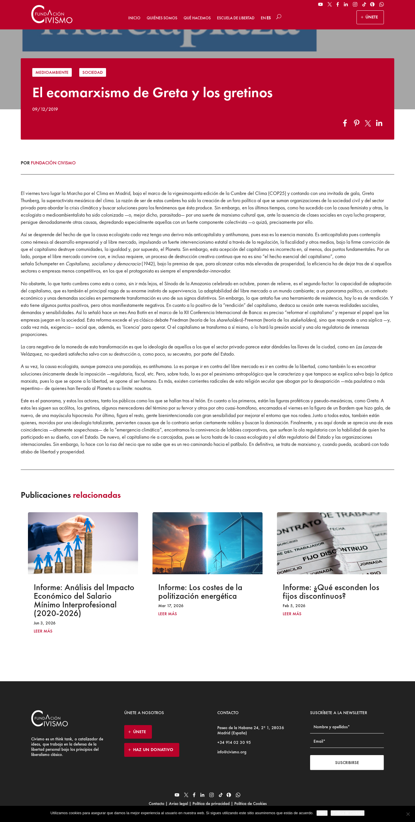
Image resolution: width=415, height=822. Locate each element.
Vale (322, 813)
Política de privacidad (211, 803)
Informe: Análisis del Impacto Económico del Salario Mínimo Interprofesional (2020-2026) (84, 600)
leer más (43, 631)
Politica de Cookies (347, 813)
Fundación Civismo (53, 163)
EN (263, 17)
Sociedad (92, 72)
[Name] (347, 726)
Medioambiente (52, 72)
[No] (408, 814)
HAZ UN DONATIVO (153, 749)
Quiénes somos (162, 18)
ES (269, 17)
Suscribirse (347, 762)
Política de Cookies (250, 803)
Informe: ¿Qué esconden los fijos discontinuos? (331, 591)
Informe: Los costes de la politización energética (200, 591)
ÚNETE (371, 17)
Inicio (134, 18)
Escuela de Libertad (235, 18)
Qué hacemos (197, 18)
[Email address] (347, 741)
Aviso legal (178, 803)
